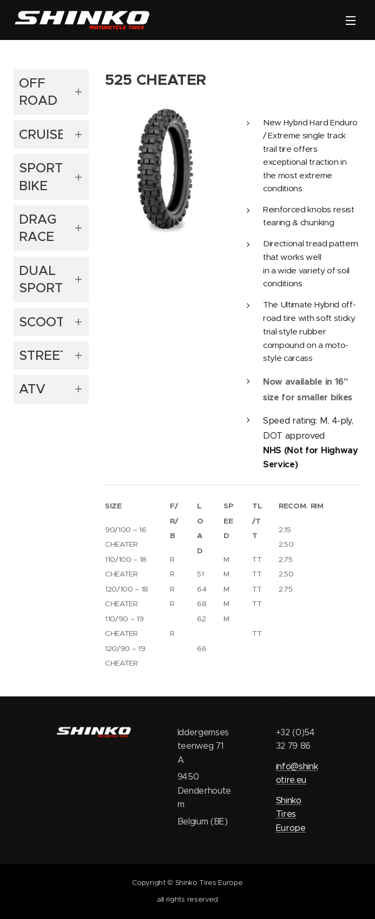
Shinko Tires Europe (291, 814)
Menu (351, 20)
